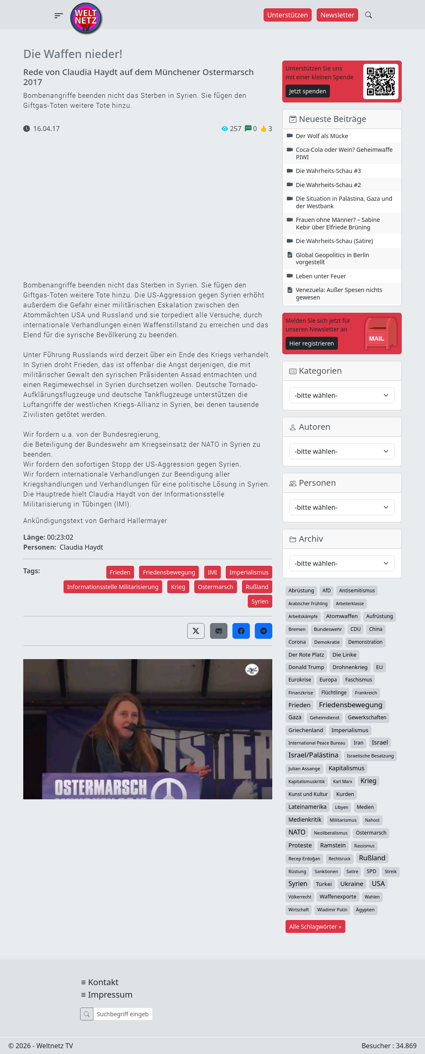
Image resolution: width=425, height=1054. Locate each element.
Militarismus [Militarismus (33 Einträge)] (343, 820)
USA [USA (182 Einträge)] (378, 883)
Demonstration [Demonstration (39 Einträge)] (365, 642)
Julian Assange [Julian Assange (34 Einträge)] (304, 768)
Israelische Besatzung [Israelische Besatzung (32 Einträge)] (370, 755)
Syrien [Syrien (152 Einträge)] (298, 883)
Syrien (260, 601)
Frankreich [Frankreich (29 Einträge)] (366, 692)
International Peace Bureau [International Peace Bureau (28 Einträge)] (316, 743)
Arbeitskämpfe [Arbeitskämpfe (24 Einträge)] (303, 616)
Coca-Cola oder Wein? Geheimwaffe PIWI (344, 153)
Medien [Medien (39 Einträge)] (365, 807)
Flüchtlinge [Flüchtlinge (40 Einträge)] (334, 692)
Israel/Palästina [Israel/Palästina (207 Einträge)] (313, 754)
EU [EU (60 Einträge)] (379, 667)
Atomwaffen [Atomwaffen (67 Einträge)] (342, 616)
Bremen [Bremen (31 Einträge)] (296, 629)
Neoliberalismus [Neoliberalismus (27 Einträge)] (330, 833)
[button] (196, 631)
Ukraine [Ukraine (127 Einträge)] (352, 883)
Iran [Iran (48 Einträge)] (359, 742)
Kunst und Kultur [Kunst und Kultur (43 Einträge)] (308, 794)
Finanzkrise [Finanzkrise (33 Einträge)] (300, 692)
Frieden (120, 572)
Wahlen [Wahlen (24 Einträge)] (372, 897)
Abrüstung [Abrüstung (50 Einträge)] (301, 590)
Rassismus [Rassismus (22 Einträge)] (364, 846)
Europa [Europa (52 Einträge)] (328, 679)
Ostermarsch (215, 587)
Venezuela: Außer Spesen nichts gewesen (339, 293)
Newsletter (337, 14)
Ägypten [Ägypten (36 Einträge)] (365, 909)
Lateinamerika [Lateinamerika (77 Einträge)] (307, 807)
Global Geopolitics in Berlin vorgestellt (332, 258)
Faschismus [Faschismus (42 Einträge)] (358, 679)
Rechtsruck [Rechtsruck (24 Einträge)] (340, 859)
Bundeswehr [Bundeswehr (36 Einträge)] (328, 629)
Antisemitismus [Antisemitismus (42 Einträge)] (357, 590)
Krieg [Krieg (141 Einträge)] (368, 780)
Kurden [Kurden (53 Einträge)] (345, 794)
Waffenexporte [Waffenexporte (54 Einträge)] (338, 896)
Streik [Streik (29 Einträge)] (391, 871)
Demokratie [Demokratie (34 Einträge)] (327, 642)
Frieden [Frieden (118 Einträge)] (299, 705)
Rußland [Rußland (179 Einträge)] (372, 857)
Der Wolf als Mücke (322, 136)
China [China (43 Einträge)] (375, 629)
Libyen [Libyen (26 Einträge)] (341, 807)
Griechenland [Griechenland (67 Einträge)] (305, 730)
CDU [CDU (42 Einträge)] (355, 629)
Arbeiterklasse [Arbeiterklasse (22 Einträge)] (350, 603)
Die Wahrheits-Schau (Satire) (334, 241)
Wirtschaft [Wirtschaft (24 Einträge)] (298, 910)
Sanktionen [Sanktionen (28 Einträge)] (326, 871)
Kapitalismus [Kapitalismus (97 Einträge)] (346, 768)
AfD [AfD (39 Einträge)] (326, 590)
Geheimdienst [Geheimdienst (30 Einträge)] (325, 717)
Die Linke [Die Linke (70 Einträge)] (344, 654)
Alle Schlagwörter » (315, 926)
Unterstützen (287, 14)
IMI (212, 572)
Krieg (178, 587)
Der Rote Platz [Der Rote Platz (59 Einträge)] (306, 654)
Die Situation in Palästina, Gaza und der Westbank (344, 202)
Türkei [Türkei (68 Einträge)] (324, 884)
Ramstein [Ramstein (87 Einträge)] (333, 845)
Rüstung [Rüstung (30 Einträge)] (297, 871)
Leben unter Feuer (321, 276)
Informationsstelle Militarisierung (113, 587)
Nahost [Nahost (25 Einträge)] (372, 820)
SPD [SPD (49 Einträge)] (371, 871)
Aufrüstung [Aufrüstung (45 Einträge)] (379, 616)
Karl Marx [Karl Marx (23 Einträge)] (342, 781)
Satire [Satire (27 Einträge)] (353, 871)
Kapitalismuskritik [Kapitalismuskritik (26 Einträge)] (306, 781)
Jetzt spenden (307, 91)
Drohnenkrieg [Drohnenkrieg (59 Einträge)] (349, 667)
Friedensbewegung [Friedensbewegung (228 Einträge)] (351, 704)
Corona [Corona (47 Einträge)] (297, 641)
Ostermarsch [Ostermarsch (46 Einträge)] (371, 832)
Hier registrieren (311, 343)
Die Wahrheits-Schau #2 (328, 185)
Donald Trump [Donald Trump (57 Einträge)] (306, 667)
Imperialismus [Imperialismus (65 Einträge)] (350, 730)
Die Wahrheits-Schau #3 (328, 171)
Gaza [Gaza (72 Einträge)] (294, 717)
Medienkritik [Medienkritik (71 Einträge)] (304, 819)
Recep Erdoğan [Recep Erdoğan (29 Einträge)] (304, 858)
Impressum (110, 994)
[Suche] (122, 1014)
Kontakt (103, 982)
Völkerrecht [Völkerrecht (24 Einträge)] (299, 897)
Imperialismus (249, 572)
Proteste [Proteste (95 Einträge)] (300, 845)
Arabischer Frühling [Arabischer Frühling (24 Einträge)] (307, 603)
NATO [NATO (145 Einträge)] (296, 832)
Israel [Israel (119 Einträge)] (380, 742)
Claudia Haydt (81, 547)
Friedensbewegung (169, 572)
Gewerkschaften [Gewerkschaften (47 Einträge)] (367, 717)
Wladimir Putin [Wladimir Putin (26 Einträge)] (332, 910)
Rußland (257, 587)
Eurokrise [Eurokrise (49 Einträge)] (299, 679)
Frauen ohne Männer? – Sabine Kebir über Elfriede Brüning (338, 223)
